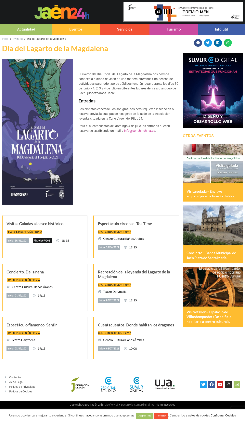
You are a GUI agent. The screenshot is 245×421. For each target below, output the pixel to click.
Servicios (125, 29)
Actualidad (26, 29)
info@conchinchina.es (139, 131)
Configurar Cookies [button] (223, 415)
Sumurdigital (142, 404)
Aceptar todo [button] (144, 415)
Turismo (174, 29)
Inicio (5, 38)
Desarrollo (127, 404)
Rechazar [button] (161, 415)
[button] (198, 43)
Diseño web (112, 404)
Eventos (76, 29)
